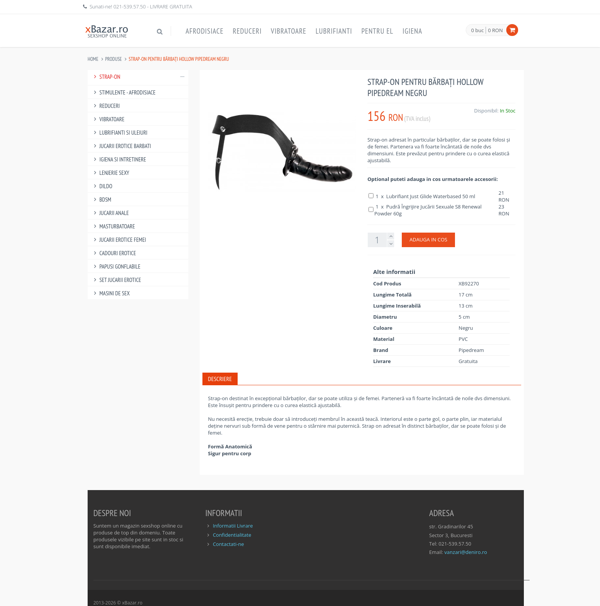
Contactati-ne (228, 544)
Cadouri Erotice (113, 253)
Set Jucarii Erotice (116, 279)
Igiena (412, 31)
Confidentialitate (232, 534)
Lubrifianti (334, 31)
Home (93, 59)
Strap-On (137, 76)
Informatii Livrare (233, 525)
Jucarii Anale (110, 213)
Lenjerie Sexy (110, 172)
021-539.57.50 (129, 6)
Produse (113, 59)
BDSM (101, 199)
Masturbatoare (113, 226)
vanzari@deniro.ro (465, 552)
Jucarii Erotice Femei (118, 239)
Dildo (101, 186)
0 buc (477, 31)
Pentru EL (377, 31)
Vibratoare (289, 31)
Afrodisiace (204, 31)
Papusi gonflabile (115, 266)
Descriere (220, 379)
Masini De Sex (110, 293)
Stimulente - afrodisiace (123, 92)
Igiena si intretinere (118, 159)
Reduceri (247, 31)
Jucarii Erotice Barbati (121, 146)
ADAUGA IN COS (428, 239)
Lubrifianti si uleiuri (119, 132)
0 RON (495, 30)
